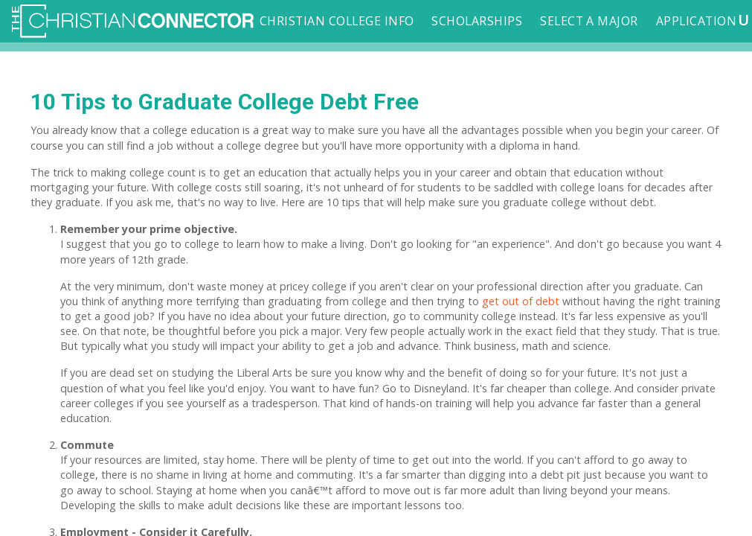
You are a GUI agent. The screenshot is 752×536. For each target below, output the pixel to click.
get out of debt (520, 301)
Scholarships (476, 21)
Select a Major (589, 21)
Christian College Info (337, 21)
